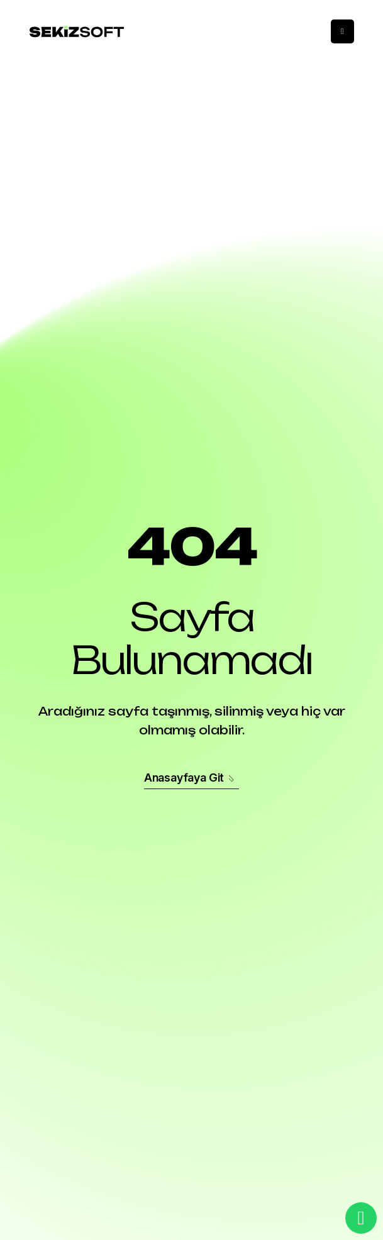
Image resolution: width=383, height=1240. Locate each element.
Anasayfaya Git (191, 777)
